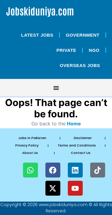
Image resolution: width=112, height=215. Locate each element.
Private (66, 50)
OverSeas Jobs (80, 65)
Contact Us (80, 152)
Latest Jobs (37, 35)
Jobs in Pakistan (32, 137)
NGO (94, 50)
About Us (30, 152)
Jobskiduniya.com (40, 10)
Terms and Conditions (77, 145)
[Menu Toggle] (56, 88)
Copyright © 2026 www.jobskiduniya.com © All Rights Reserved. (56, 208)
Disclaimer (83, 137)
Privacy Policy (27, 145)
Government (82, 35)
